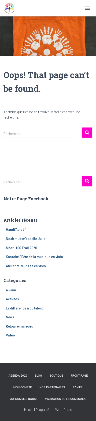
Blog (38, 375)
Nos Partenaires (52, 387)
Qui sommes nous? (23, 399)
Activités (12, 299)
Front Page (79, 375)
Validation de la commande (65, 399)
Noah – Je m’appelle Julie (25, 239)
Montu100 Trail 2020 (21, 248)
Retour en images (19, 326)
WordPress (63, 410)
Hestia (28, 410)
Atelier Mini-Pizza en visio (26, 266)
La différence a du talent (24, 308)
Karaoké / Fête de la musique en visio (34, 257)
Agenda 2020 (17, 375)
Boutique (56, 375)
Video (10, 335)
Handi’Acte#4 (16, 230)
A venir (11, 290)
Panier (78, 387)
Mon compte (22, 387)
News (10, 317)
